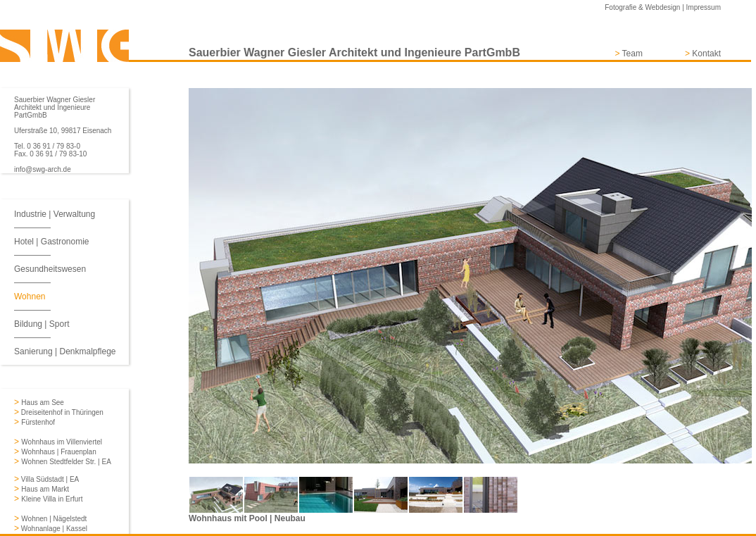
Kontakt (706, 53)
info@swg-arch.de (42, 169)
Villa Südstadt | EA (49, 479)
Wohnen (29, 296)
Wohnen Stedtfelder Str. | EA (66, 462)
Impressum (703, 7)
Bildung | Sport (42, 324)
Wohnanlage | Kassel (53, 528)
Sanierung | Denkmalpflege (65, 351)
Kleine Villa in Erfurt (51, 499)
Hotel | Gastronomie (51, 242)
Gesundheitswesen (50, 269)
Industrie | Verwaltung (54, 214)
